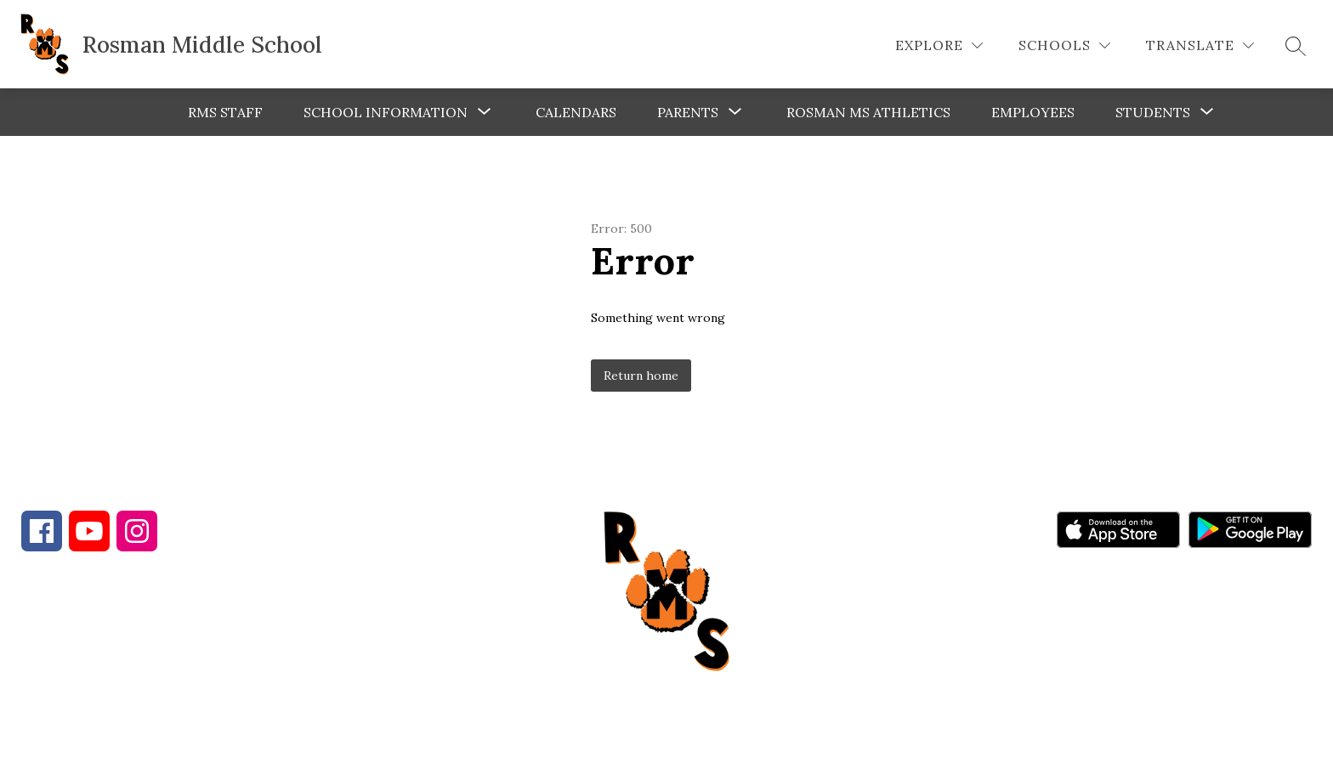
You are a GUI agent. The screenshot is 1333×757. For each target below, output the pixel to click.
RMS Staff (225, 112)
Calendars (576, 112)
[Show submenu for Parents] (687, 112)
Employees (1033, 112)
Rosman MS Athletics (868, 112)
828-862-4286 (171, 653)
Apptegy (702, 732)
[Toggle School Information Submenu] (484, 112)
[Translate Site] (1200, 45)
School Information (385, 112)
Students (1152, 112)
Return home (641, 375)
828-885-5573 (321, 653)
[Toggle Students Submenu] (1207, 112)
